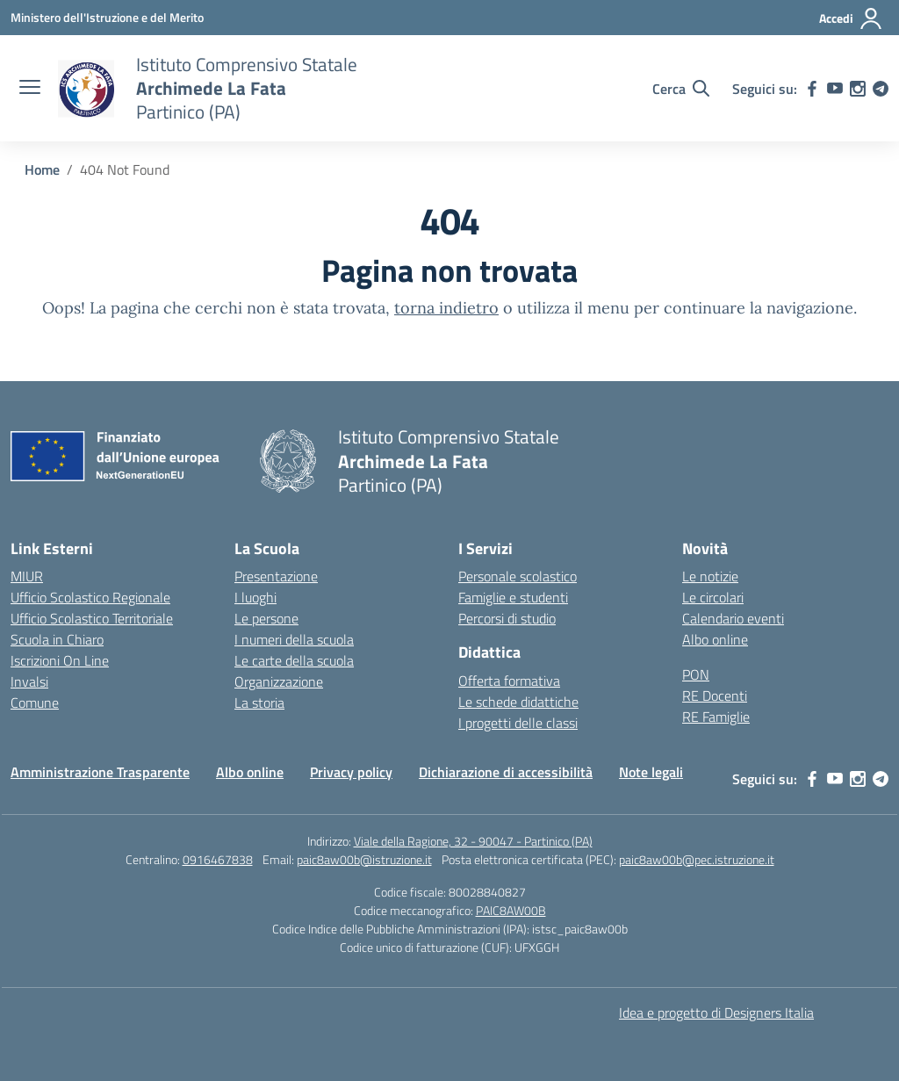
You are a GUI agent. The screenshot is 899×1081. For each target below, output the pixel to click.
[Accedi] (851, 18)
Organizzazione (278, 681)
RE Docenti (714, 695)
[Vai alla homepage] (86, 88)
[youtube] (835, 89)
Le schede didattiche (518, 701)
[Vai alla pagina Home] (42, 169)
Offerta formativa (509, 680)
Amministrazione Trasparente (100, 771)
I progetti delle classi (518, 722)
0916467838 (218, 859)
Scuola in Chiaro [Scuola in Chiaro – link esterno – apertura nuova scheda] (57, 639)
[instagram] (858, 89)
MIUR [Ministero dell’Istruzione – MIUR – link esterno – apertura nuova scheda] (27, 576)
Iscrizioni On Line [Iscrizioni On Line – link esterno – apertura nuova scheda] (60, 660)
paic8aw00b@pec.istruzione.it (696, 859)
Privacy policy (351, 771)
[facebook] (812, 89)
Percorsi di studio (507, 618)
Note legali (651, 771)
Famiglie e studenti (513, 597)
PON (695, 674)
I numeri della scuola (294, 639)
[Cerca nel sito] (681, 88)
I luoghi (255, 597)
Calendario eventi (733, 618)
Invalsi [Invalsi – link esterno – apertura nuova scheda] (29, 681)
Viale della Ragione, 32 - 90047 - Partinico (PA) (473, 841)
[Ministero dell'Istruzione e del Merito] (107, 17)
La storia (259, 702)
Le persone (266, 618)
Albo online (715, 639)
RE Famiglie (716, 716)
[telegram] (880, 89)
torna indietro (446, 308)
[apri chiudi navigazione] (29, 88)
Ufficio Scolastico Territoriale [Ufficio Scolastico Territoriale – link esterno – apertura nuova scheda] (92, 618)
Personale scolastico (517, 576)
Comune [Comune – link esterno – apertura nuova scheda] (35, 702)
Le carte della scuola (294, 660)
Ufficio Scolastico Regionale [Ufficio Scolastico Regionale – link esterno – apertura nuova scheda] (90, 597)
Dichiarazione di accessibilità (506, 771)
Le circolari (713, 597)
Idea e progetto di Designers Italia (716, 1012)
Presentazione (276, 576)
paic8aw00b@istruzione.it (364, 859)
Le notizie (710, 576)
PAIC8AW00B (511, 910)
